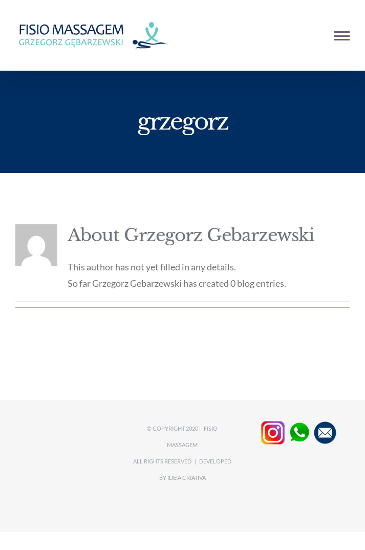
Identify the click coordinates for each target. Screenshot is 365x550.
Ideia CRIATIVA (186, 477)
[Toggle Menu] (342, 35)
